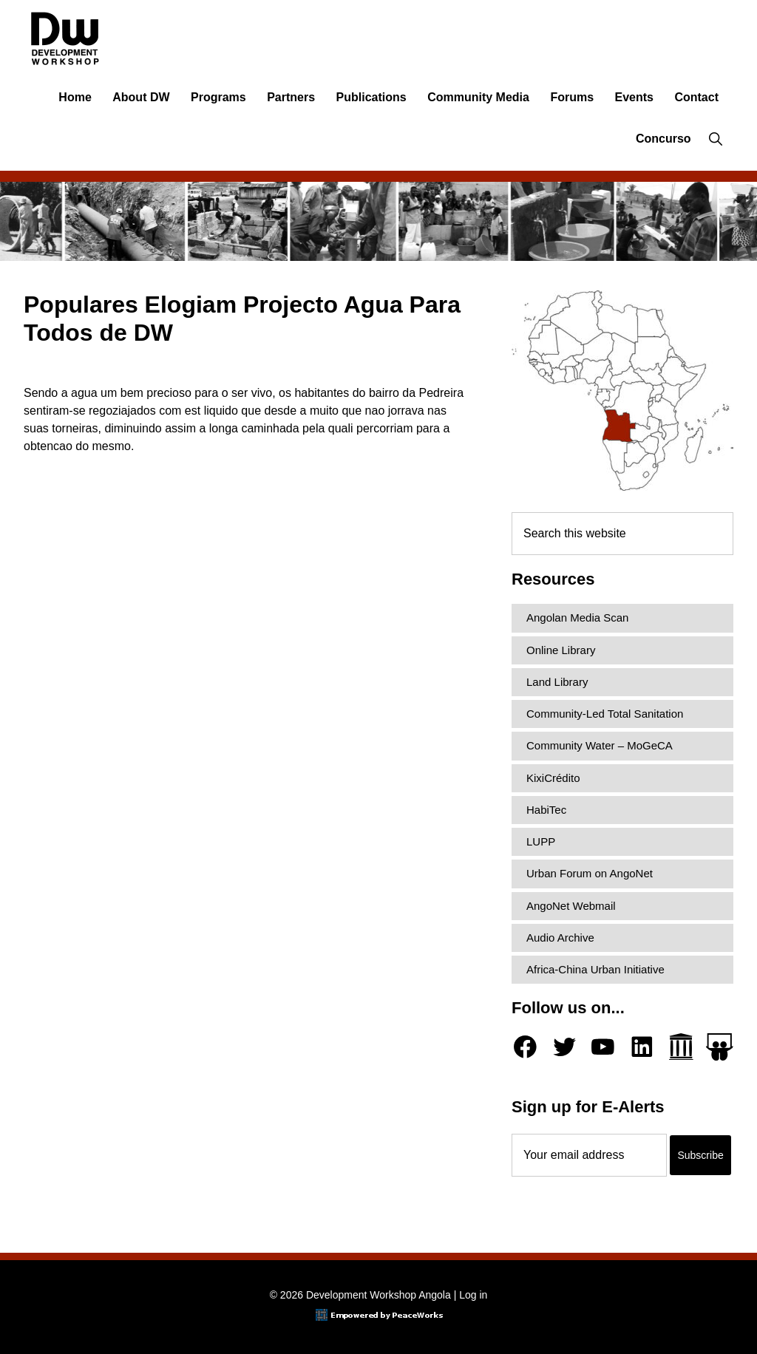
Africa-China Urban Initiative (595, 969)
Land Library (557, 682)
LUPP (540, 841)
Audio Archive (560, 937)
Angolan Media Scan (577, 617)
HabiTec (546, 809)
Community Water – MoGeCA (599, 745)
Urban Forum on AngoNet (589, 873)
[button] (715, 139)
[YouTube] (603, 1047)
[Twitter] (564, 1047)
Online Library (560, 650)
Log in (473, 1295)
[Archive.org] (681, 1047)
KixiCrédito (553, 778)
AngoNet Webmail (571, 905)
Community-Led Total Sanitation (604, 713)
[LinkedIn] (642, 1047)
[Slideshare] (719, 1047)
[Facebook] (525, 1047)
